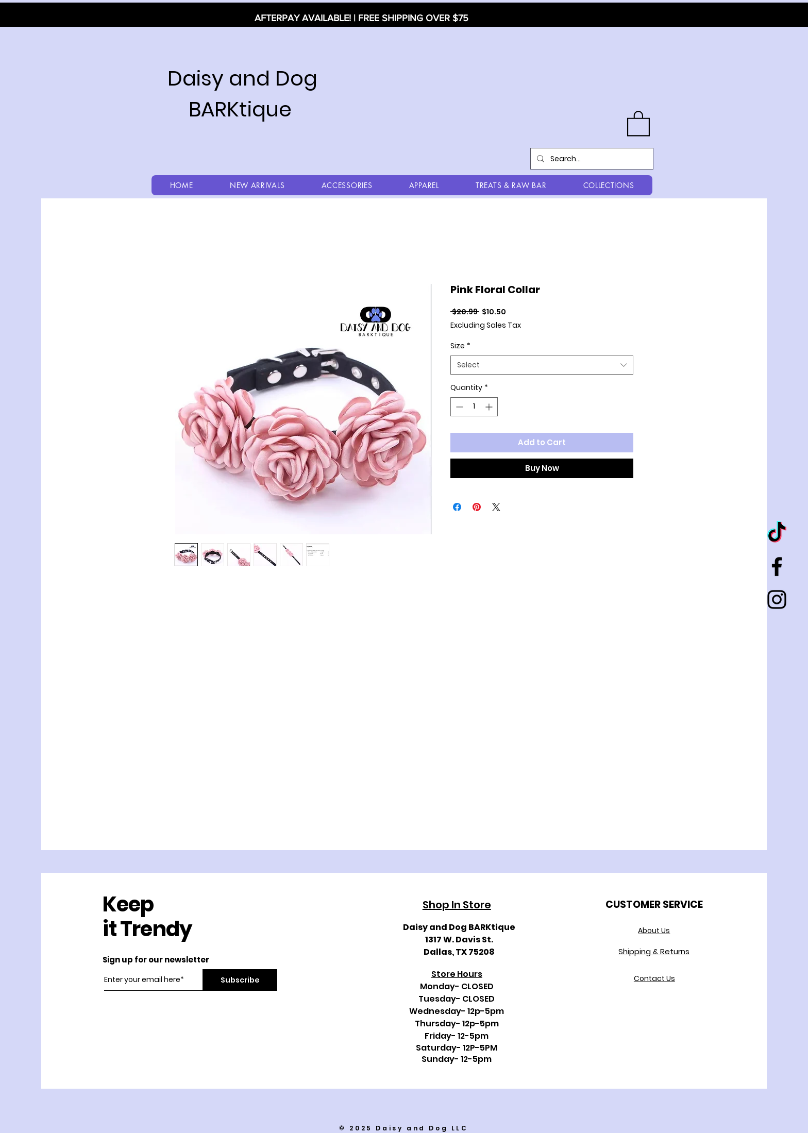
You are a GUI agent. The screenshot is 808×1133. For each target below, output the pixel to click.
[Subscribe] (240, 980)
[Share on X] (496, 507)
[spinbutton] (474, 407)
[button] (638, 122)
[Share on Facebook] (457, 507)
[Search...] (590, 158)
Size (460, 346)
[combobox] (541, 365)
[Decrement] (458, 407)
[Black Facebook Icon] (776, 566)
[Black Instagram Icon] (776, 599)
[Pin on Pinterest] (476, 507)
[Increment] (489, 407)
